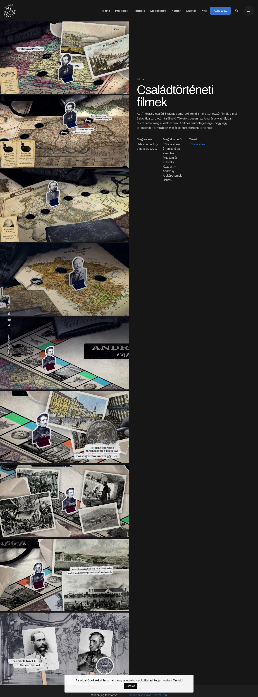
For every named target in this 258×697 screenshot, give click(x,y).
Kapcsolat (220, 10)
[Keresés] (237, 10)
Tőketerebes (197, 144)
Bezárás (130, 685)
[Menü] (249, 11)
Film (139, 79)
